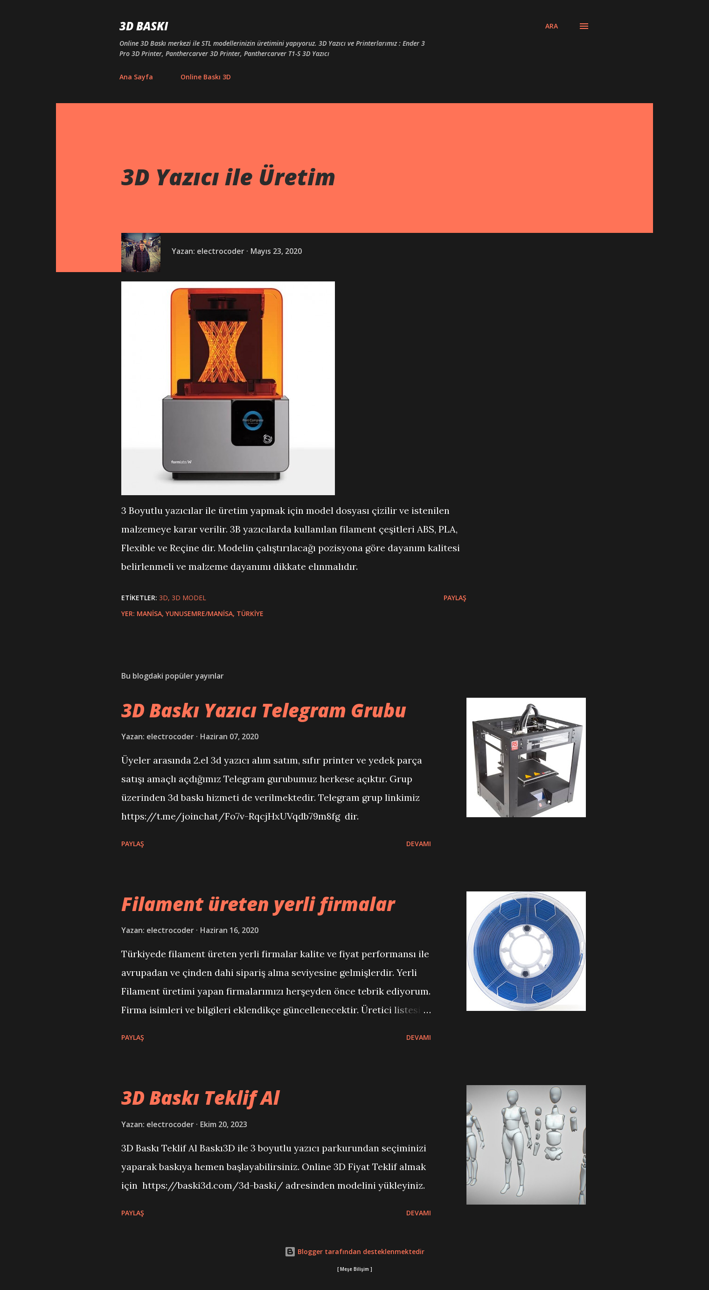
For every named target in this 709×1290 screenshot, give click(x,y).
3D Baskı (143, 26)
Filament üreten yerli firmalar (258, 904)
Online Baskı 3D (206, 76)
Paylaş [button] (455, 597)
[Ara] (551, 26)
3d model (189, 597)
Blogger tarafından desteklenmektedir (354, 1251)
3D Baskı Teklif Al (200, 1097)
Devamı (418, 843)
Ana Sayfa (136, 76)
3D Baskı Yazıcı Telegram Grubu (263, 710)
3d (163, 597)
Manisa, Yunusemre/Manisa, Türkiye (200, 613)
